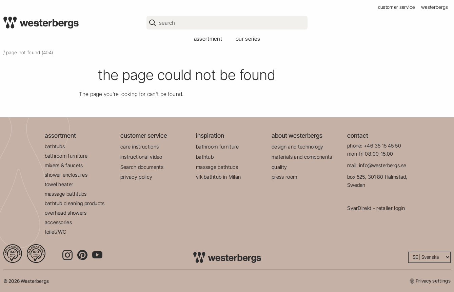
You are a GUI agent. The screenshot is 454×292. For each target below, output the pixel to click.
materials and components (302, 157)
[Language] (429, 257)
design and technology (297, 146)
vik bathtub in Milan (218, 177)
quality (279, 167)
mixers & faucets (64, 165)
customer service (396, 7)
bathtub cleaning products (75, 203)
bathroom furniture (66, 156)
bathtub (205, 157)
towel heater (59, 184)
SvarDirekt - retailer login (376, 208)
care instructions (139, 146)
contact (357, 135)
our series (248, 38)
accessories (58, 222)
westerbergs (434, 7)
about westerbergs (297, 135)
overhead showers (66, 213)
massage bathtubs (66, 194)
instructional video (141, 157)
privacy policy (136, 177)
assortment (208, 38)
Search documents (141, 167)
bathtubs (55, 146)
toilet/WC (55, 232)
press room (284, 177)
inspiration (210, 135)
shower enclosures (66, 175)
